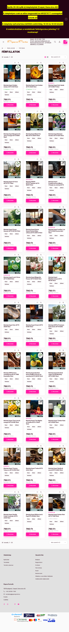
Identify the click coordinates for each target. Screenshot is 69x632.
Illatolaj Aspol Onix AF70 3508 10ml (11, 325)
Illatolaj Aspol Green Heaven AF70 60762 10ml (12, 230)
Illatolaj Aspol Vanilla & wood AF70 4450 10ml (55, 469)
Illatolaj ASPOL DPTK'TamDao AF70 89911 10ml (32, 183)
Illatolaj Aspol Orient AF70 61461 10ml (34, 325)
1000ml (7, 94)
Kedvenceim (38, 573)
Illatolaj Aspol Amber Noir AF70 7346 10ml (56, 515)
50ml (11, 92)
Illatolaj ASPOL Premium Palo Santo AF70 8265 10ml (56, 326)
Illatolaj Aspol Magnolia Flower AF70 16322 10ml (33, 278)
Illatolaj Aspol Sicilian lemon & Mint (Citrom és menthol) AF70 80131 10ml (34, 374)
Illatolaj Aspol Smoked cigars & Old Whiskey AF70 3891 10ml (55, 374)
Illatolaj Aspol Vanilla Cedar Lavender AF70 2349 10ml (11, 516)
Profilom (37, 565)
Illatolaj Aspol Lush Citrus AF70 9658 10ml (12, 278)
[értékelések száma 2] (52, 227)
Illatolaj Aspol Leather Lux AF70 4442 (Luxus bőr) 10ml (56, 231)
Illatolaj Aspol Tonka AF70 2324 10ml (34, 469)
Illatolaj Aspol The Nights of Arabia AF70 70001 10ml (34, 422)
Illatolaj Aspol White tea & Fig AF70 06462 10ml (34, 515)
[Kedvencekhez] (15, 63)
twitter (11, 604)
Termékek (6, 562)
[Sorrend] (58, 57)
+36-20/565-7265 (11, 591)
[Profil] (59, 42)
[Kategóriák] (3, 42)
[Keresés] (55, 42)
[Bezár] (66, 19)
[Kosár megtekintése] (65, 42)
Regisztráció (38, 562)
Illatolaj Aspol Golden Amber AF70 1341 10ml (11, 86)
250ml (17, 92)
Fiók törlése (38, 568)
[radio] (47, 57)
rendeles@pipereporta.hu (13, 594)
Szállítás (6, 599)
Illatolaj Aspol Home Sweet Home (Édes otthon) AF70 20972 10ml (34, 231)
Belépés (37, 559)
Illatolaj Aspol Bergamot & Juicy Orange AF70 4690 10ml (12, 135)
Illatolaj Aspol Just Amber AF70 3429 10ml (34, 86)
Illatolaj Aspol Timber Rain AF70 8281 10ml (56, 421)
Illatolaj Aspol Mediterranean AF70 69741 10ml (55, 278)
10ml (6, 92)
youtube (18, 604)
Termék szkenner (8, 565)
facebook (4, 604)
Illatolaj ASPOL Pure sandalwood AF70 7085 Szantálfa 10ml (11, 374)
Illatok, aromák (11, 48)
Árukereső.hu (17, 616)
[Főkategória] (2, 48)
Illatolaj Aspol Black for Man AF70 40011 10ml (33, 134)
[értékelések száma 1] (52, 83)
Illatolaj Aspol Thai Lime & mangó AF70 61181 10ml (12, 421)
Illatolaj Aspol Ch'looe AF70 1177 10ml (11, 182)
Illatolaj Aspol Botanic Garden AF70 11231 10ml (56, 134)
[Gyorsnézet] (18, 63)
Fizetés (6, 597)
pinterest (15, 604)
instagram (8, 604)
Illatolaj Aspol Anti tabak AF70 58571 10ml (56, 86)
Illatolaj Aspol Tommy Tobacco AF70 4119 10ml (11, 469)
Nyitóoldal (6, 559)
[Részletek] (10, 105)
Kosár (37, 570)
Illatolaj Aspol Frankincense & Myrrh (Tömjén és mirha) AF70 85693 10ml (56, 184)
